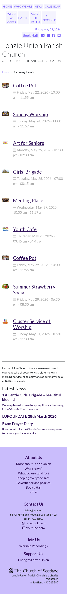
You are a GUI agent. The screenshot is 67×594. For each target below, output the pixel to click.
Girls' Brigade (27, 172)
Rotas (33, 492)
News (38, 6)
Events (23, 18)
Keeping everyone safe (33, 478)
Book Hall (30, 35)
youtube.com (33, 528)
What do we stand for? (33, 473)
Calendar (52, 6)
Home (7, 6)
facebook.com (33, 523)
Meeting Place (28, 200)
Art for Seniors (28, 143)
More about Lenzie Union (33, 464)
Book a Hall (33, 487)
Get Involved (49, 18)
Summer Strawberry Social (34, 289)
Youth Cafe (25, 229)
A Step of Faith (35, 18)
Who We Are (23, 6)
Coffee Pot (24, 85)
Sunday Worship (30, 114)
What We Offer (11, 18)
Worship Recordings (33, 546)
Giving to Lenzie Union (33, 560)
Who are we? (34, 469)
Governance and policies (33, 483)
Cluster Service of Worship (32, 324)
